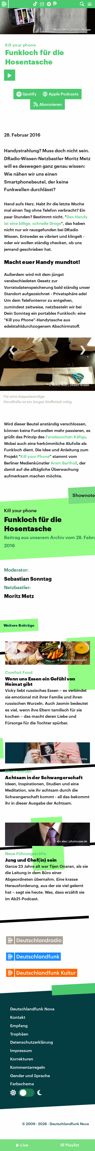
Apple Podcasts (61, 93)
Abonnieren (47, 104)
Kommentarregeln (27, 1067)
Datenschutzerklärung (31, 1042)
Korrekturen (21, 1058)
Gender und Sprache (30, 1075)
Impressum (21, 1050)
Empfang (19, 1025)
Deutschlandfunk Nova (32, 1008)
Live (24, 1144)
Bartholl (69, 462)
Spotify (26, 93)
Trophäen (19, 1033)
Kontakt (17, 1017)
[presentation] (12, 347)
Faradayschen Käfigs (66, 436)
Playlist (72, 1144)
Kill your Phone (35, 456)
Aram (56, 462)
